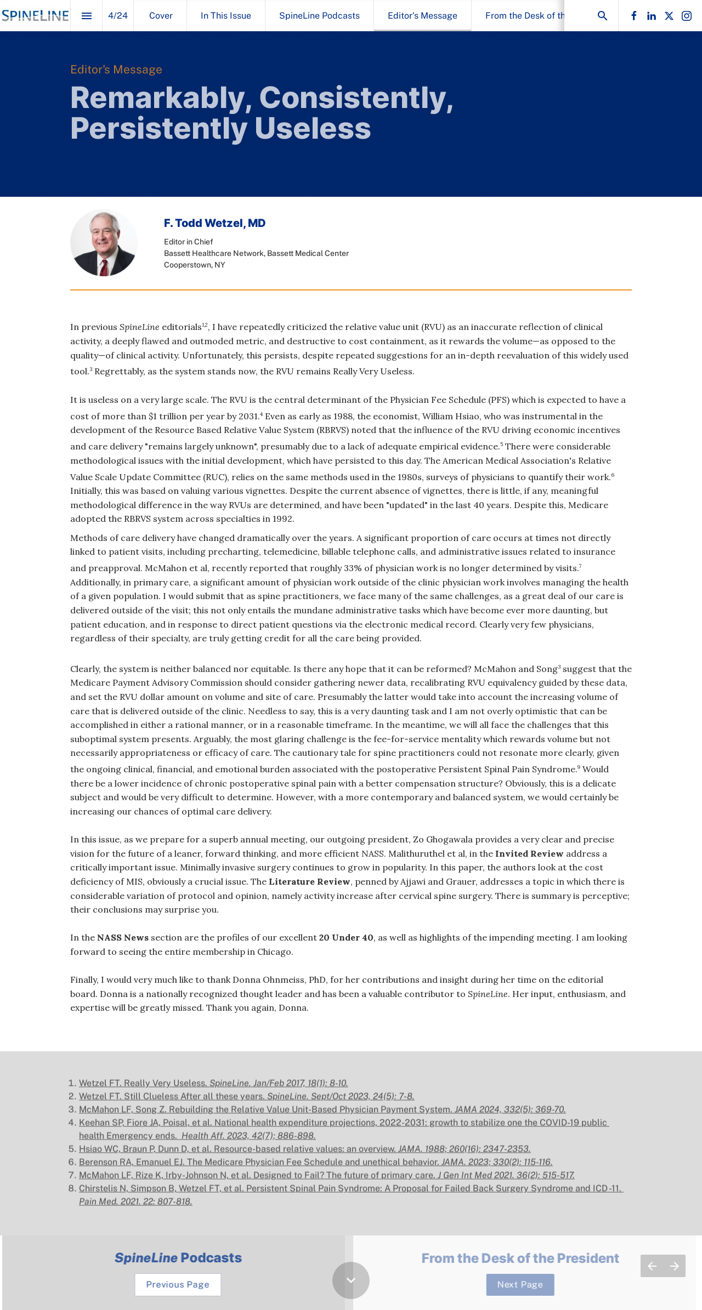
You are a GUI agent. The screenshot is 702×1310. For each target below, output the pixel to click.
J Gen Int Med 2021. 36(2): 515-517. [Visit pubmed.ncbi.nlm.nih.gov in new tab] (506, 1181)
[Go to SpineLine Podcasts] (184, 1284)
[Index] (86, 15)
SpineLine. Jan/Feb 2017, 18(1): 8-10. (279, 1089)
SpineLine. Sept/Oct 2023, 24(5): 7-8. (341, 1102)
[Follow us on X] (669, 16)
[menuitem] (160, 15)
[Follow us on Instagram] (686, 16)
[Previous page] (652, 1266)
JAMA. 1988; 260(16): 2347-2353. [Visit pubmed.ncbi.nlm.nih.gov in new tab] (464, 1154)
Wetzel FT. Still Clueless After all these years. (173, 1102)
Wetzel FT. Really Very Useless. (144, 1089)
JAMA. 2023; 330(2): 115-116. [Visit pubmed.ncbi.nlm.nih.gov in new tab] (497, 1168)
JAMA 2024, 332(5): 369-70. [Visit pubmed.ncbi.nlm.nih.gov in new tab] (510, 1115)
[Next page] (674, 1266)
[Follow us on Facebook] (634, 16)
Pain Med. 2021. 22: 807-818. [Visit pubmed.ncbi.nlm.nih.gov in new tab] (136, 1207)
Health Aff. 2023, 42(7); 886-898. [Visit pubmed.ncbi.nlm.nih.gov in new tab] (247, 1141)
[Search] (602, 15)
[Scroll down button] (351, 1280)
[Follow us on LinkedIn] (651, 16)
